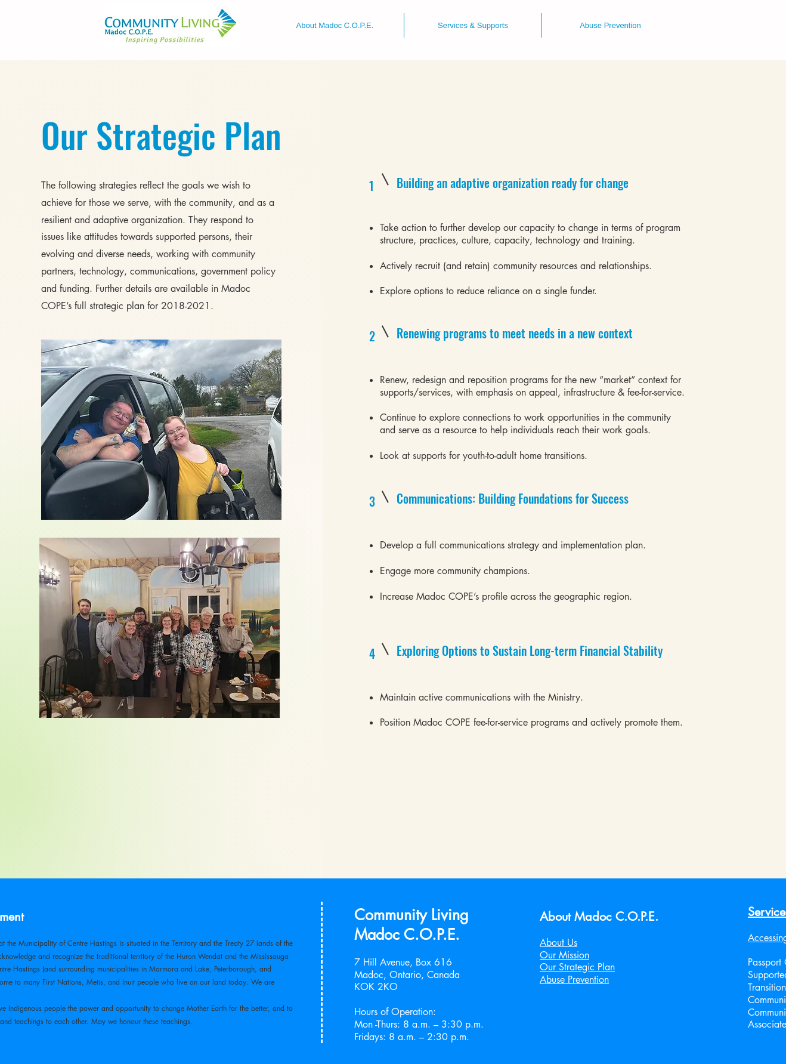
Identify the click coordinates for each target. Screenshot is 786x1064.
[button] (335, 25)
